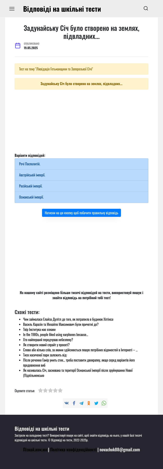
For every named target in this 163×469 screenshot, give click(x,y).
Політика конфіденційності (73, 449)
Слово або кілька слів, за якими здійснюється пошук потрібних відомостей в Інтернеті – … (80, 349)
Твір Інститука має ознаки (39, 329)
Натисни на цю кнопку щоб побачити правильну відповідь (81, 212)
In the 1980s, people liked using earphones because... (55, 334)
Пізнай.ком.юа (35, 449)
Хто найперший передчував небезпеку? (48, 339)
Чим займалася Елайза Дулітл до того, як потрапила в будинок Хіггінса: (68, 319)
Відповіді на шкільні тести (62, 9)
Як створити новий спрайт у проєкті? (46, 344)
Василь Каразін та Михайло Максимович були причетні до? (60, 324)
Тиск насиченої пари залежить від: (45, 354)
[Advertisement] (81, 123)
